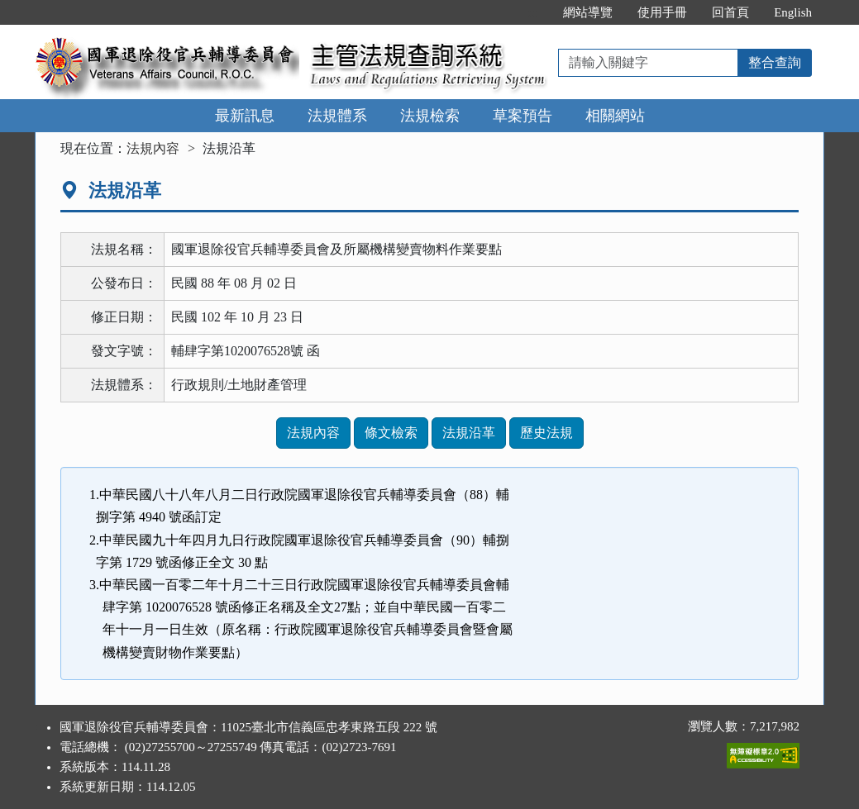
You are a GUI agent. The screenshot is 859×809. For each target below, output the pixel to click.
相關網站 (615, 115)
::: (533, 12)
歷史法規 (546, 433)
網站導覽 (588, 12)
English (793, 12)
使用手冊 (662, 12)
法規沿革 (468, 433)
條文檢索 (391, 433)
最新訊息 (244, 115)
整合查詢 (774, 62)
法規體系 (337, 115)
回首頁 (730, 12)
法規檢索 (430, 115)
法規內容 (152, 148)
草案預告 (522, 115)
